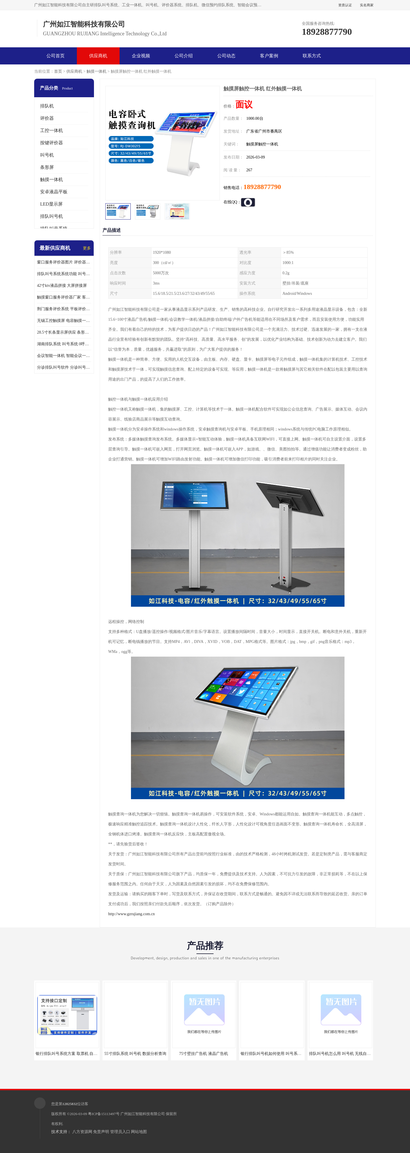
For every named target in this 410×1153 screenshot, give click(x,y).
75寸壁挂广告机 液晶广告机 (203, 1053)
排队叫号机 (51, 216)
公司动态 (226, 55)
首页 (58, 71)
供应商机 (98, 55)
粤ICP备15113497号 (104, 1114)
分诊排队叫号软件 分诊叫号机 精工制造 (64, 367)
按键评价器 (51, 142)
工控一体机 (51, 130)
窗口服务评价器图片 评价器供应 (64, 262)
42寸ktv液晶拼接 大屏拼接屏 (62, 285)
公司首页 (55, 55)
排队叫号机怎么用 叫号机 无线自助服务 (344, 1053)
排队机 (47, 105)
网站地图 (139, 1132)
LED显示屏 (51, 204)
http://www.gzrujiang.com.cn (131, 914)
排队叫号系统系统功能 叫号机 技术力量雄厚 (64, 274)
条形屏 (47, 167)
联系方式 (312, 55)
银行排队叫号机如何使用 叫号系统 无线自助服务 (283, 1053)
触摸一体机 (96, 71)
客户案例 (269, 55)
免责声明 (101, 1132)
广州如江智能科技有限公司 (142, 1114)
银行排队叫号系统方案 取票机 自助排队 (70, 1053)
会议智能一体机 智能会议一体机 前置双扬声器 (64, 356)
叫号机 (47, 155)
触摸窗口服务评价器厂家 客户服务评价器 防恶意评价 (64, 297)
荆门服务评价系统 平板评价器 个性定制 (64, 309)
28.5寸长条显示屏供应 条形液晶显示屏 (64, 332)
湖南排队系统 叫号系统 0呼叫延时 (64, 344)
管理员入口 (120, 1132)
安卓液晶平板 (53, 191)
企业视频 (141, 55)
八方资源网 (82, 1132)
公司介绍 (184, 55)
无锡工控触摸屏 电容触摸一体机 (64, 320)
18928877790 (262, 186)
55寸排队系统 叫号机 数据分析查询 (135, 1053)
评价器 (47, 118)
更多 (87, 248)
